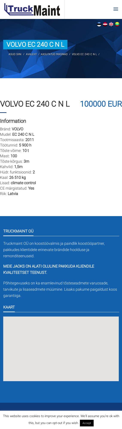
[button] (61, 346)
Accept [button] (86, 423)
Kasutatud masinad (54, 54)
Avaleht (31, 54)
